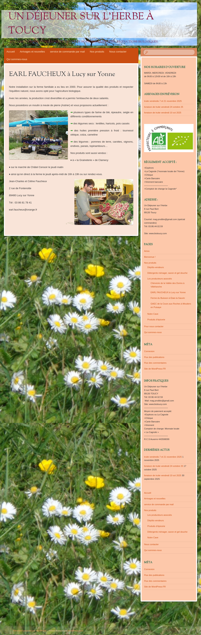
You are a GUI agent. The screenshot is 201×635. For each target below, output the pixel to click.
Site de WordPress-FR (155, 369)
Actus (147, 251)
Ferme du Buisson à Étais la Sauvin (168, 298)
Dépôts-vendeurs (155, 267)
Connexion (149, 351)
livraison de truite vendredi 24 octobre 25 (163, 107)
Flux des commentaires (155, 363)
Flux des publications (154, 357)
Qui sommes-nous (16, 59)
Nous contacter (117, 51)
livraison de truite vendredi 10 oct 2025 (162, 112)
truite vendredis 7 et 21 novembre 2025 (163, 101)
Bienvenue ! (149, 257)
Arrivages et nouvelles (32, 51)
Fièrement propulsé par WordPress (30, 631)
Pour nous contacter (153, 326)
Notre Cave (152, 314)
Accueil (10, 51)
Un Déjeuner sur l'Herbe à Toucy (81, 24)
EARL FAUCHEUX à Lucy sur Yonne (168, 292)
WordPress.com (75, 631)
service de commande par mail (67, 51)
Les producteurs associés (159, 278)
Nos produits (97, 51)
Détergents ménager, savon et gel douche (167, 273)
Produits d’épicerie (156, 319)
